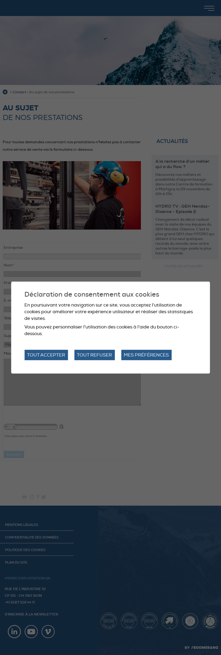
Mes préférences (146, 355)
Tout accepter (46, 355)
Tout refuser (94, 355)
